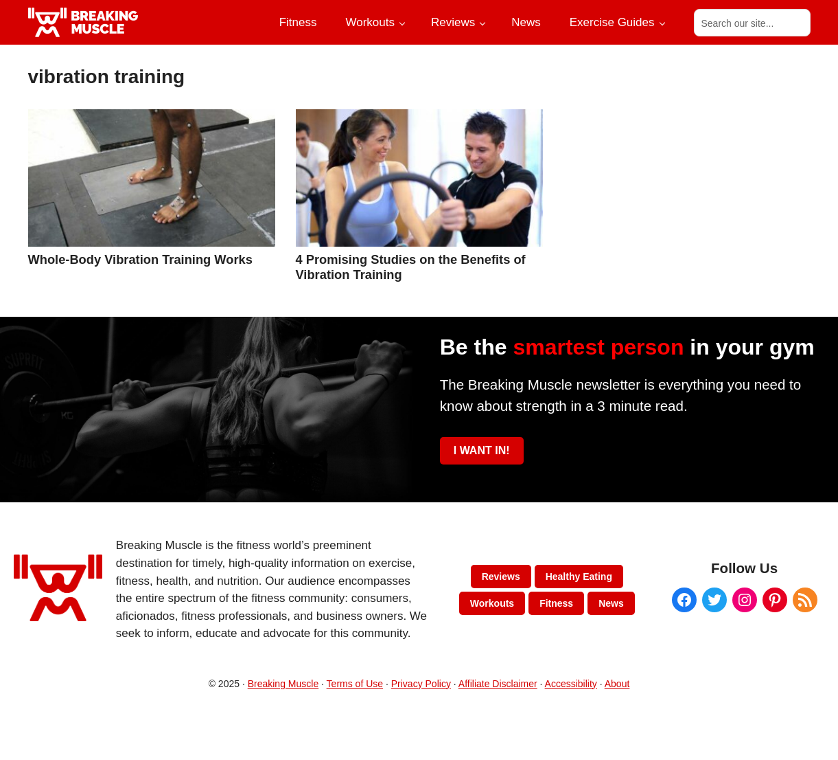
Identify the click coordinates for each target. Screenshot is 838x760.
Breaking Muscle (283, 683)
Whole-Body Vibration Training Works (140, 259)
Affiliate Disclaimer (497, 683)
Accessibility (571, 683)
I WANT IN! (482, 450)
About (617, 683)
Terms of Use (355, 683)
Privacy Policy (421, 683)
